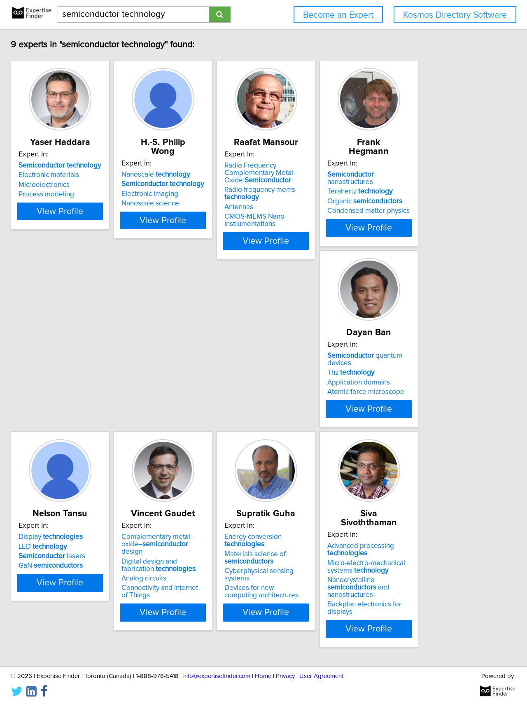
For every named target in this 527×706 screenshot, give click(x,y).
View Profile (76, 233)
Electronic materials (54, 175)
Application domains (55, 380)
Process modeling (52, 194)
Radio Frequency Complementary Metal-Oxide (323, 169)
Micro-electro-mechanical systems (63, 578)
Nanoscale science (176, 194)
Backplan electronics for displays (74, 608)
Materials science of (425, 374)
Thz (47, 371)
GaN (180, 390)
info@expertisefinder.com (216, 676)
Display (180, 361)
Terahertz (427, 175)
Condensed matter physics (436, 194)
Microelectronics (49, 185)
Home (263, 676)
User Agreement (321, 676)
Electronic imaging (176, 185)
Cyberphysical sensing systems (443, 388)
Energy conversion (444, 361)
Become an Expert (338, 15)
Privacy (285, 676)
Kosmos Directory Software (455, 15)
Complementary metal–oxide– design (318, 365)
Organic (432, 185)
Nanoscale (182, 165)
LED (172, 371)
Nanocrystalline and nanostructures (73, 595)
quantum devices (74, 361)
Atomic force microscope (62, 390)
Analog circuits (293, 395)
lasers (181, 380)
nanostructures (442, 165)
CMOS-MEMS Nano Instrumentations (301, 212)
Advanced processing (57, 561)
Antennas (285, 199)
